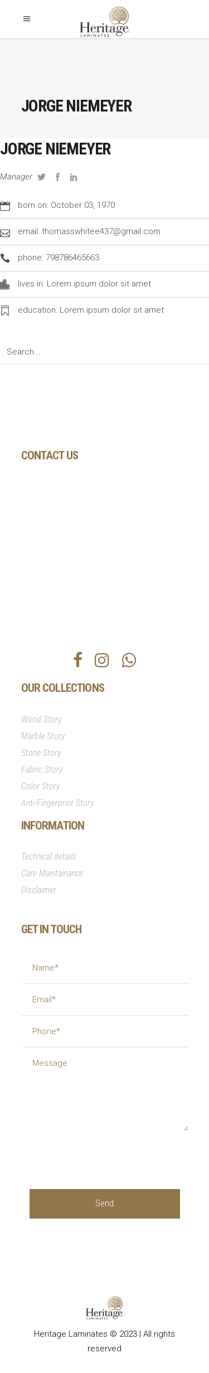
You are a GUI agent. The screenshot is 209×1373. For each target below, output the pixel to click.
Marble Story (43, 736)
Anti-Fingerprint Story (57, 803)
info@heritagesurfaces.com (94, 569)
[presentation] (114, 1153)
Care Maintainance (52, 873)
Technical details (48, 856)
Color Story (40, 786)
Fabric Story (42, 769)
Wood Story (41, 719)
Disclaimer (38, 890)
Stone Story (41, 753)
